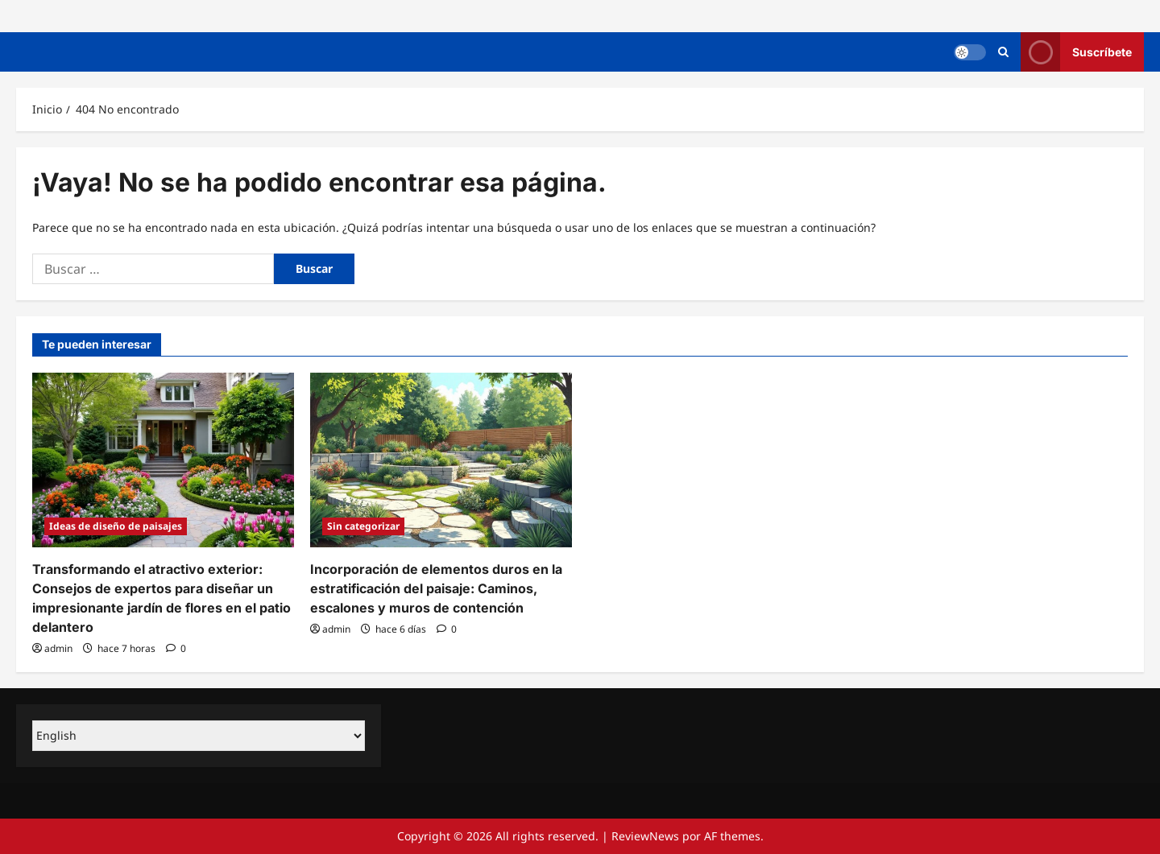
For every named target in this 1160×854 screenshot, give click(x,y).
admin (58, 648)
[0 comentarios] (176, 648)
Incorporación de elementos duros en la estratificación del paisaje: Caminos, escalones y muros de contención (436, 588)
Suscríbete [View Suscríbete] (1076, 52)
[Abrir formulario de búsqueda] (1003, 52)
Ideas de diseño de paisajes (115, 526)
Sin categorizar (363, 526)
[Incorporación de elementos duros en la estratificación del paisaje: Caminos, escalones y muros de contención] (441, 460)
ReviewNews (645, 836)
